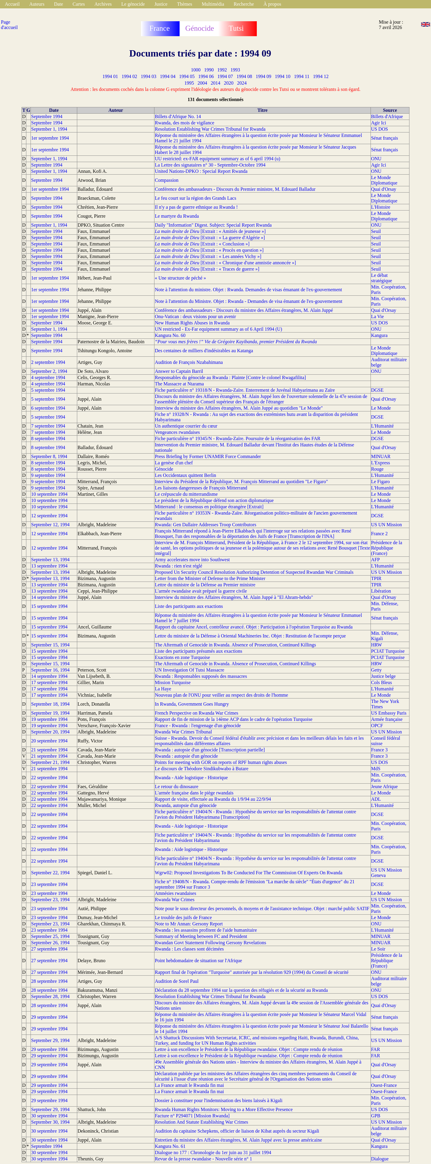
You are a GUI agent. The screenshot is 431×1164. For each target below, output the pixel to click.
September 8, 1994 (49, 456)
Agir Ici (378, 122)
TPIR (376, 578)
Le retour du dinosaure (176, 786)
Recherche (244, 4)
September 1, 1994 (49, 129)
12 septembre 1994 (49, 515)
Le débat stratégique (381, 278)
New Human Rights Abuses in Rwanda (192, 322)
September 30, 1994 (50, 1122)
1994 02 (129, 76)
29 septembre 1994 (49, 1017)
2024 (242, 83)
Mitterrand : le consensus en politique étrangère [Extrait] (209, 506)
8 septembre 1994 (48, 438)
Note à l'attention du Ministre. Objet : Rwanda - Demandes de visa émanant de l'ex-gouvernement (248, 301)
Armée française (387, 719)
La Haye (163, 688)
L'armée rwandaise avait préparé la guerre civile (201, 591)
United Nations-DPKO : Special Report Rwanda (201, 171)
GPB (375, 1115)
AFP (375, 559)
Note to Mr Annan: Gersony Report (189, 923)
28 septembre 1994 (49, 981)
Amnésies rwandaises (175, 893)
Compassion (166, 180)
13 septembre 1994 (49, 565)
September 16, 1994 (50, 669)
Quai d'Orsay (383, 189)
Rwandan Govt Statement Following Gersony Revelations (210, 942)
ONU (376, 158)
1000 (196, 69)
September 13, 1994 (50, 559)
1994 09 (263, 76)
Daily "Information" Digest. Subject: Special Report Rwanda (213, 225)
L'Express (380, 462)
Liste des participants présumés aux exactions (198, 651)
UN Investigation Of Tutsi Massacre (189, 669)
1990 (209, 69)
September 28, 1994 (50, 996)
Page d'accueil (9, 24)
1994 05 (187, 76)
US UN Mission (386, 524)
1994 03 (148, 76)
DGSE (377, 390)
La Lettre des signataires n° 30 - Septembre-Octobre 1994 (210, 164)
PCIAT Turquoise (388, 651)
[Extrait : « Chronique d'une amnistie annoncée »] (225, 262)
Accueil (12, 4)
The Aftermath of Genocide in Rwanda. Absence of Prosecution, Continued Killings (235, 644)
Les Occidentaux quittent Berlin (185, 475)
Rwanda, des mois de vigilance (184, 122)
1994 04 (167, 76)
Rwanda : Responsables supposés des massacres (201, 676)
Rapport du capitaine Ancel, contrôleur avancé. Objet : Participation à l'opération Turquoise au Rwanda (254, 626)
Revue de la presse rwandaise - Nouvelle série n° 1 (203, 1158)
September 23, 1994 (50, 899)
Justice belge (383, 676)
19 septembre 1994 (49, 719)
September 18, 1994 (50, 704)
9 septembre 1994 (48, 475)
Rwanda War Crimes (175, 899)
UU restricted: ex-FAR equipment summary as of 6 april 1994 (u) (217, 158)
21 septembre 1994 (49, 749)
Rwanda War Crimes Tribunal (183, 731)
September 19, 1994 (50, 713)
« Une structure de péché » (180, 277)
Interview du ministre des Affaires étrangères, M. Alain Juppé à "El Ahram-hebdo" (234, 597)
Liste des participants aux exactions (189, 606)
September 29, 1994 (50, 1040)
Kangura (379, 335)
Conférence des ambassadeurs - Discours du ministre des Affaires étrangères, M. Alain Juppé (244, 310)
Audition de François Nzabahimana (189, 362)
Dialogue (380, 1158)
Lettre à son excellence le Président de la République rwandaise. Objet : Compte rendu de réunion (248, 1049)
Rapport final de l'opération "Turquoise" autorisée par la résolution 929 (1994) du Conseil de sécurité (251, 972)
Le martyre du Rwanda (177, 216)
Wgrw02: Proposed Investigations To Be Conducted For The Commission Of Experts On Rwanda (248, 872)
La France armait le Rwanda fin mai (189, 1085)
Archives (103, 4)
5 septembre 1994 (48, 390)
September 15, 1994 (50, 644)
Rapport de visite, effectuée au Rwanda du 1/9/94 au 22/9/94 (213, 799)
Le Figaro (380, 481)
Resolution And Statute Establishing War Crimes (201, 1122)
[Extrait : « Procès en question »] (209, 250)
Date (58, 4)
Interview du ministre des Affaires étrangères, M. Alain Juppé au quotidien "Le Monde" (239, 408)
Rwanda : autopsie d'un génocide (186, 756)
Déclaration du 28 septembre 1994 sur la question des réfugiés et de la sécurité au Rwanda (241, 990)
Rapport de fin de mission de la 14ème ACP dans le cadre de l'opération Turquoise (233, 719)
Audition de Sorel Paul (176, 981)
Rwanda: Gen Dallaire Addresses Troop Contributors (205, 524)
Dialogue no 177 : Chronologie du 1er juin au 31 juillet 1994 (213, 1152)
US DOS (379, 129)
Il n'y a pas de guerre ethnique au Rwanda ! (196, 207)
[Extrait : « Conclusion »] (202, 243)
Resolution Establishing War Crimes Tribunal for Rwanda (210, 129)
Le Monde (381, 408)
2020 (228, 83)
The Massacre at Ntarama (179, 383)
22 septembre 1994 (49, 777)
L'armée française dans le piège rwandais (194, 792)
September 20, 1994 (50, 731)
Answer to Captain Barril (179, 371)
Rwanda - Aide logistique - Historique (191, 777)
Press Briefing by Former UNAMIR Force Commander (208, 456)
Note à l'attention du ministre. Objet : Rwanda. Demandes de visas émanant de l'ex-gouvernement (248, 289)
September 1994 (46, 322)
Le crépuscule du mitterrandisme (186, 494)
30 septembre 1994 (49, 1115)
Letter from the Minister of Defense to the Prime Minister (210, 578)
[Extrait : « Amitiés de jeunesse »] (210, 231)
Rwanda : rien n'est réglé (178, 565)
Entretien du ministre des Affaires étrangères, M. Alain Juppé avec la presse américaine (238, 1139)
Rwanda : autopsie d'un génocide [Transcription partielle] (210, 749)
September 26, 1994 (50, 942)
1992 (222, 69)
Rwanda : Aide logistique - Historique (191, 849)
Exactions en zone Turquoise (182, 657)
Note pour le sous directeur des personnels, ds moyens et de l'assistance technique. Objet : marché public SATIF (262, 908)
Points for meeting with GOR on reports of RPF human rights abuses (221, 762)
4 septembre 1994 (48, 377)
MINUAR (381, 456)
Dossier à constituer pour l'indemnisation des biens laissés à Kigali (218, 1100)
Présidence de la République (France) (386, 548)
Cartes (79, 4)
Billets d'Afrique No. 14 (178, 116)
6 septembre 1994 (48, 408)
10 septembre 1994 (49, 494)
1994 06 (206, 76)
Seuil (376, 231)
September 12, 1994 (50, 524)
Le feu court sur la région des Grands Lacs (195, 198)
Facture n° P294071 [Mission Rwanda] (192, 1115)
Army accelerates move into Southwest (192, 559)
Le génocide (133, 4)
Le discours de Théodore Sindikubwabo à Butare (201, 768)
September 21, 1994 (50, 762)
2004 (202, 83)
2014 (215, 83)
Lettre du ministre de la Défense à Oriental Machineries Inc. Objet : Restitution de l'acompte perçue (250, 635)
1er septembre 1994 (50, 138)
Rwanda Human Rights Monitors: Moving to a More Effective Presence (224, 1109)
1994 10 (282, 76)
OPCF (377, 725)
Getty (376, 669)
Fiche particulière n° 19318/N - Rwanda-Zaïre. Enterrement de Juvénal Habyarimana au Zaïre (245, 390)
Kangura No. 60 (170, 335)
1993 (235, 69)
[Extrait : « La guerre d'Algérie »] (210, 237)
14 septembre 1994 (49, 597)
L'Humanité (382, 425)
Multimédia (213, 4)
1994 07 (225, 76)
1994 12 (321, 76)
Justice (161, 4)
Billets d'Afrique (387, 116)
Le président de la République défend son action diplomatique (214, 500)
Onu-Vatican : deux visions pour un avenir (195, 316)
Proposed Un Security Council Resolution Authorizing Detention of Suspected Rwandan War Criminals (254, 572)
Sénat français (384, 138)
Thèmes (184, 4)
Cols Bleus (381, 682)
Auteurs (37, 4)
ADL (376, 799)
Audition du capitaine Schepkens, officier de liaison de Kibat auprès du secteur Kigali (237, 1131)
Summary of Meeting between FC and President (201, 936)
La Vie (377, 316)
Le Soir (378, 948)
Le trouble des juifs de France (183, 917)
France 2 (379, 533)
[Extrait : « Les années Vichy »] (208, 256)
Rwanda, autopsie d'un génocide (185, 805)
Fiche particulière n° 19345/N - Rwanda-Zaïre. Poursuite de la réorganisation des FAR (237, 438)
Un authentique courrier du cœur (186, 425)
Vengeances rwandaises (177, 432)
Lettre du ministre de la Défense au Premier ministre (205, 584)
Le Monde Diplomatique (384, 180)
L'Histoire (380, 207)
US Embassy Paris (388, 713)
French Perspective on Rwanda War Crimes (196, 713)
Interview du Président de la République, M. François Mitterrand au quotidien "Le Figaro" (241, 481)
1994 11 (301, 76)
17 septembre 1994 (49, 682)
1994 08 (244, 76)
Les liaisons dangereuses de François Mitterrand (201, 487)
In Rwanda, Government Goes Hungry (192, 704)
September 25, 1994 (50, 936)
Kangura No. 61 (170, 1146)
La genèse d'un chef (174, 462)
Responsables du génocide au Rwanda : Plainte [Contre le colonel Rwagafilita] (230, 377)
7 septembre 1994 (48, 425)
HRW (376, 644)
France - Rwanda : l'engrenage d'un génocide (198, 725)
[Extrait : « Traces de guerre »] (207, 268)
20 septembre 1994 (49, 740)
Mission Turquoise (173, 682)
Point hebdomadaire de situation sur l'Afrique (198, 960)
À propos (272, 4)
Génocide (164, 469)
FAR (375, 1049)
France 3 (379, 749)
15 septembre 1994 (49, 606)
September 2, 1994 (49, 371)
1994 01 (110, 76)
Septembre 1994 (46, 116)
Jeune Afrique (384, 786)
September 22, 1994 (50, 872)
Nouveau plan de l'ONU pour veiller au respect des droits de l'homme (221, 695)
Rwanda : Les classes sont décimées (189, 948)
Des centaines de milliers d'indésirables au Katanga (204, 350)
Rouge (377, 469)
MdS (375, 768)
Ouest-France (384, 1085)
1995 (189, 83)
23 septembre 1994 (49, 884)
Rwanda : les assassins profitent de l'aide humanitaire (206, 930)
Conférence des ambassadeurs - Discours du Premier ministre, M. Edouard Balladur (235, 189)
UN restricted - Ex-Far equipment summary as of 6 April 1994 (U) (218, 329)
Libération (381, 591)
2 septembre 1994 (48, 362)
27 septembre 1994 (49, 948)
